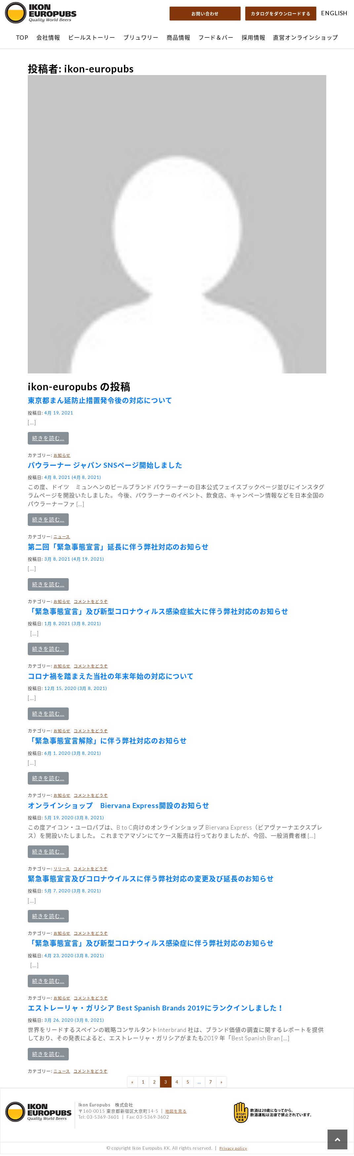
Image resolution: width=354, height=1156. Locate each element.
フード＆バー (216, 37)
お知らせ (62, 457)
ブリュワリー (141, 37)
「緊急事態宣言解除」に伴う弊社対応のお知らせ (107, 742)
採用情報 (253, 37)
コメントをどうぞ (91, 603)
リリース (62, 870)
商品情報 (178, 37)
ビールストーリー (91, 37)
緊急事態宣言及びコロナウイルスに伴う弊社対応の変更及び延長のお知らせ (151, 880)
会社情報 (48, 37)
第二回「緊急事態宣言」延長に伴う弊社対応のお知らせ (118, 548)
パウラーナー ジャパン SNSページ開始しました (105, 467)
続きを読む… (50, 439)
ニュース (62, 538)
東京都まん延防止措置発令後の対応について (100, 402)
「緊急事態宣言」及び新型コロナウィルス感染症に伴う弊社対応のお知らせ (151, 945)
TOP (22, 37)
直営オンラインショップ (305, 37)
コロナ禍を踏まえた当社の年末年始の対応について (111, 678)
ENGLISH (334, 13)
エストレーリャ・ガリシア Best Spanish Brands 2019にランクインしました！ (156, 1010)
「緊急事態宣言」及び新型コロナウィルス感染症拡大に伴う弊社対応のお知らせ (158, 613)
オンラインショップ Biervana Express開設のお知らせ (119, 807)
